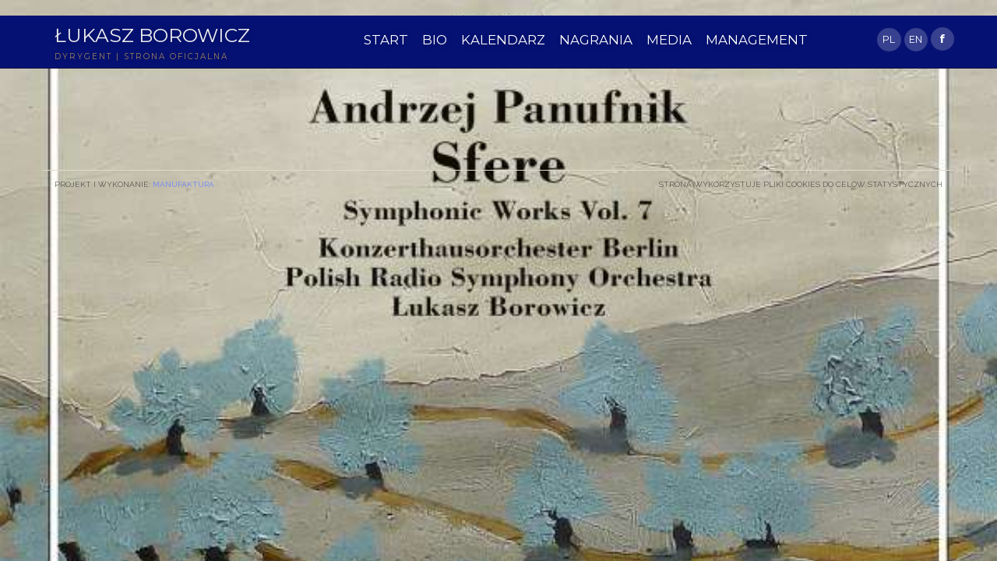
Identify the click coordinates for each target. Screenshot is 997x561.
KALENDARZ (503, 40)
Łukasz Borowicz (152, 35)
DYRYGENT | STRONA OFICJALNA (141, 56)
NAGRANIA (595, 40)
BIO (434, 40)
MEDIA (669, 40)
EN (915, 39)
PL (889, 39)
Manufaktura (183, 184)
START (386, 40)
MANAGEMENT (757, 40)
